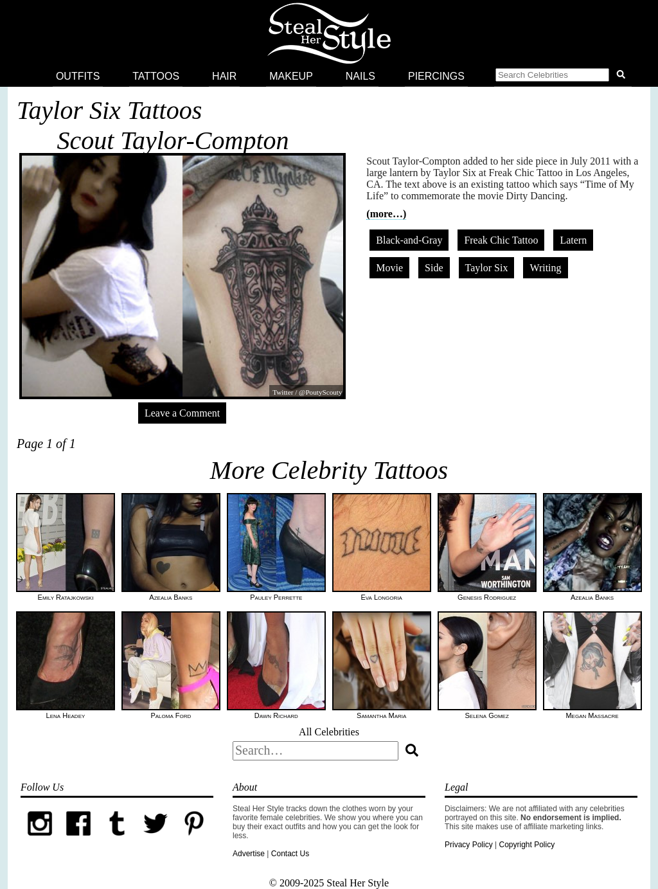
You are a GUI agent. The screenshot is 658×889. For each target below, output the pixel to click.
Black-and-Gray (409, 240)
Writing (545, 267)
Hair (224, 76)
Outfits (78, 76)
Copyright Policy (527, 844)
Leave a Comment (182, 413)
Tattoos (155, 76)
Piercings (436, 76)
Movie (389, 267)
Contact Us (290, 853)
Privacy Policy (469, 844)
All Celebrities (329, 731)
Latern (573, 240)
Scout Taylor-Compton (173, 140)
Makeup (291, 76)
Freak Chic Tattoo (501, 240)
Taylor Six (486, 267)
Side (434, 267)
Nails (360, 76)
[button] (563, 76)
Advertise (249, 853)
